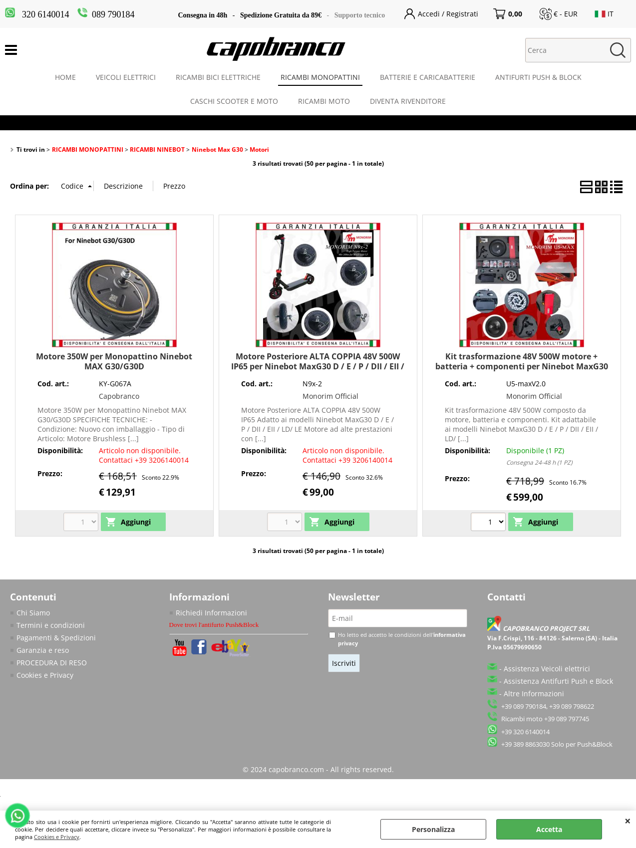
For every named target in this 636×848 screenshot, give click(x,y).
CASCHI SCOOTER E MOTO (234, 101)
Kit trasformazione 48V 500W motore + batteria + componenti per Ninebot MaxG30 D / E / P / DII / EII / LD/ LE (521, 366)
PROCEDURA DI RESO (51, 662)
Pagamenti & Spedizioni (56, 637)
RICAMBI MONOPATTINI (320, 77)
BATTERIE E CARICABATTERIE (427, 77)
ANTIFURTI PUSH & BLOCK (538, 77)
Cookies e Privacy (56, 837)
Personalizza (433, 829)
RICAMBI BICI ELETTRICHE (218, 77)
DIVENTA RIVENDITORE (408, 101)
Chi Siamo (33, 612)
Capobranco (119, 396)
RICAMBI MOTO (324, 101)
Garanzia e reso (42, 650)
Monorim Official (330, 396)
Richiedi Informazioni (211, 612)
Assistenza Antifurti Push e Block (558, 681)
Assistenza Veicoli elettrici (547, 668)
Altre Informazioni (534, 693)
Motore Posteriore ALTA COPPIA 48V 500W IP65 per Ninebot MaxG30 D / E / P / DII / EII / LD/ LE (317, 366)
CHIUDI (628, 821)
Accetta (549, 829)
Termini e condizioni (50, 625)
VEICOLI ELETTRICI (126, 77)
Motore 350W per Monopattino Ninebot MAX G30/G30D (114, 361)
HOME (65, 77)
